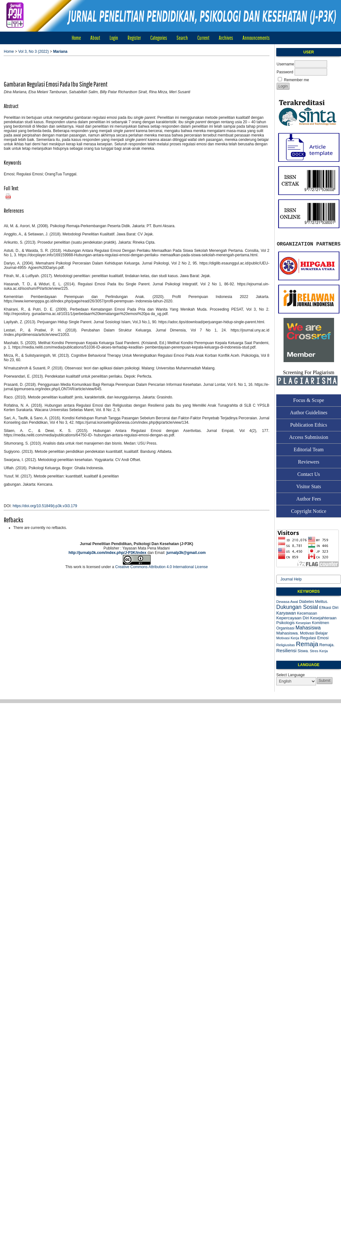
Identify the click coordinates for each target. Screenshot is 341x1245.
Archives (226, 38)
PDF (7, 195)
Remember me (296, 80)
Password (285, 72)
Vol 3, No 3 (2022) (33, 51)
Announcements (256, 38)
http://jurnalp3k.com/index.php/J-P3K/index (108, 552)
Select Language (290, 675)
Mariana (60, 51)
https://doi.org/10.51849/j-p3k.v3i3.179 (45, 506)
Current (203, 38)
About (95, 38)
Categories (158, 38)
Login (114, 38)
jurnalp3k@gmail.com (186, 552)
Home (76, 38)
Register (134, 38)
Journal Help (291, 579)
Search (182, 38)
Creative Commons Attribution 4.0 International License (161, 567)
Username (285, 64)
